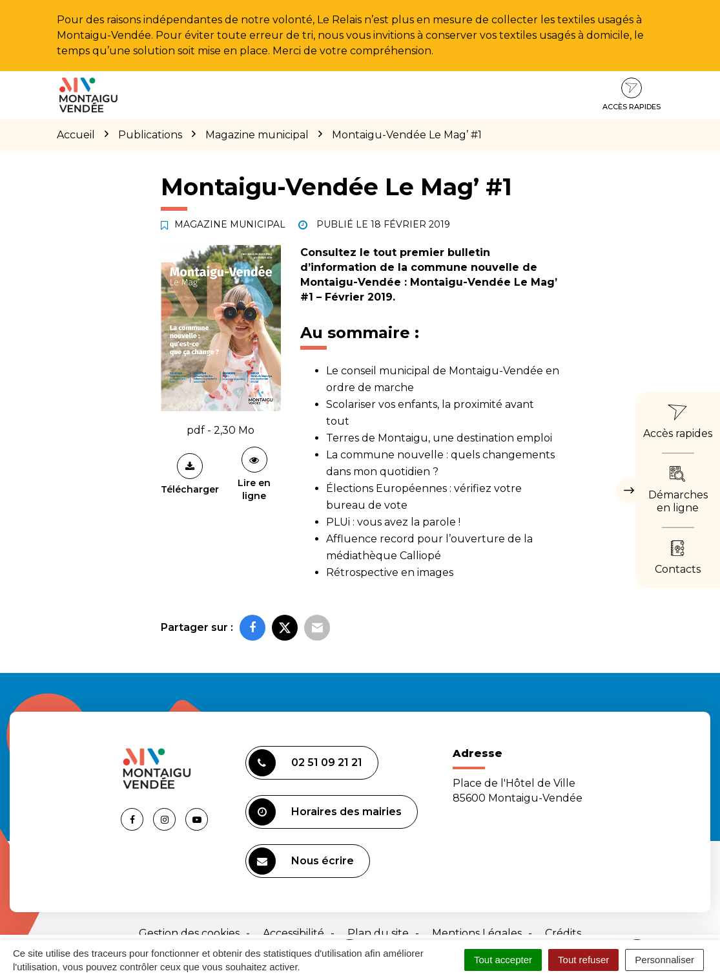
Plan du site (378, 933)
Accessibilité (293, 933)
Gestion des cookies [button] (189, 933)
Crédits (563, 933)
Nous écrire (301, 861)
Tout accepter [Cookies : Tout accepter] (503, 959)
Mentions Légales (477, 933)
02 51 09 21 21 (305, 762)
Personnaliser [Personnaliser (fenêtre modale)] (664, 959)
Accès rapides (631, 94)
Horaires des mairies (325, 812)
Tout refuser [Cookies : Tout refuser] (583, 959)
